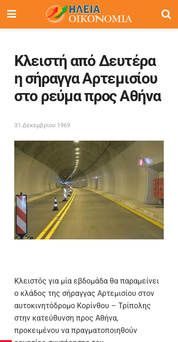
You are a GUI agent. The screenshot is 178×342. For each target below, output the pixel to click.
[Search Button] (166, 14)
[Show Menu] (11, 14)
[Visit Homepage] (88, 14)
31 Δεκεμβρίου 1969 (42, 125)
